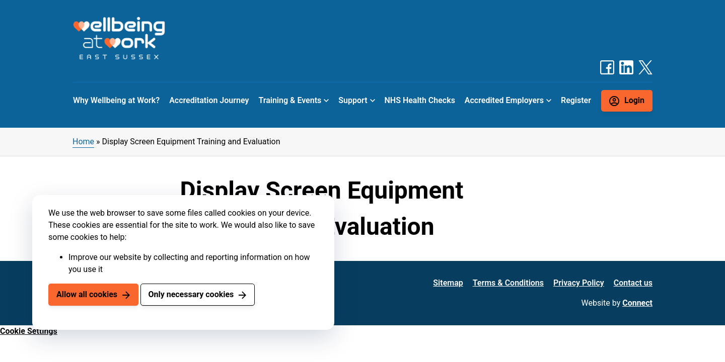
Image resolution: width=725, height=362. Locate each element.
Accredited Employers (504, 100)
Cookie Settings (28, 331)
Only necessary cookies (191, 294)
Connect (637, 303)
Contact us (633, 283)
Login (634, 100)
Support (352, 100)
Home (83, 141)
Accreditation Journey (209, 100)
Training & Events (289, 100)
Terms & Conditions (508, 283)
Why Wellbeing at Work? (116, 100)
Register (576, 100)
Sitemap (448, 283)
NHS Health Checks (419, 100)
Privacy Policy (578, 283)
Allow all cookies (86, 294)
